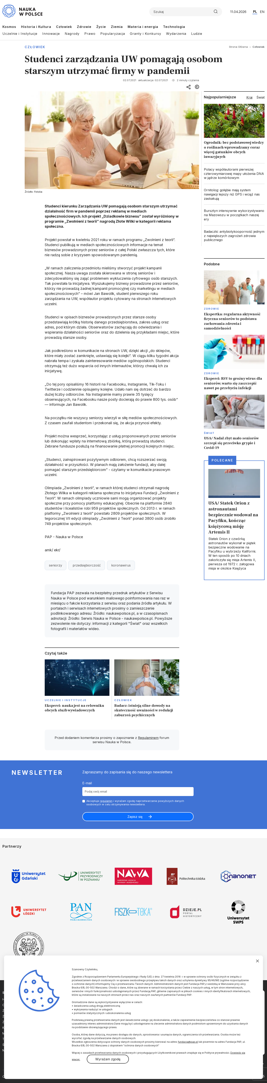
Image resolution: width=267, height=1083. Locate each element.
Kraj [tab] (249, 97)
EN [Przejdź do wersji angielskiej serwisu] (262, 12)
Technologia (174, 27)
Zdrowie (84, 27)
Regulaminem (148, 738)
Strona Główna (238, 46)
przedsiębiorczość (87, 565)
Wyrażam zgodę (107, 1059)
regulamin (106, 800)
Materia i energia (143, 27)
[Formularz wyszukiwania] (185, 11)
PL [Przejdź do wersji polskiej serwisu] (255, 12)
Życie (101, 27)
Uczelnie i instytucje (66, 700)
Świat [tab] (260, 97)
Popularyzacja (112, 34)
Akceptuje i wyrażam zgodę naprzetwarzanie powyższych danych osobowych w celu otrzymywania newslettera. (135, 802)
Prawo (89, 34)
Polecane (222, 460)
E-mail (87, 783)
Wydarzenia (176, 34)
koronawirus (121, 565)
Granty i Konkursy (145, 34)
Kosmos (9, 27)
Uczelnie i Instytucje (19, 34)
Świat (209, 433)
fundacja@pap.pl (188, 1041)
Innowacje (51, 34)
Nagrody (72, 34)
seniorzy (55, 565)
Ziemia (117, 27)
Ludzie (196, 34)
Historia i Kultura (36, 27)
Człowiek (64, 27)
